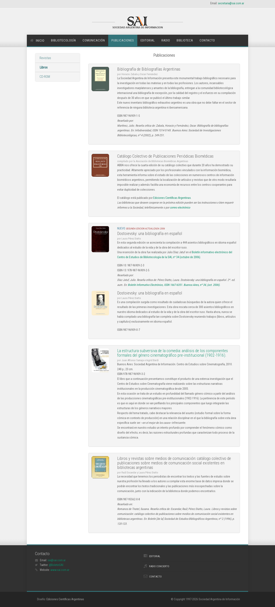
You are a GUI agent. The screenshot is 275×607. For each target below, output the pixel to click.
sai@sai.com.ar (57, 560)
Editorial (148, 40)
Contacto (207, 40)
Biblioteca (185, 40)
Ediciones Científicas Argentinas (172, 197)
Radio (165, 40)
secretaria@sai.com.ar (231, 3)
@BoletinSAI (56, 565)
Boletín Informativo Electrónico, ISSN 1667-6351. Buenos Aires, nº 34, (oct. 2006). (174, 284)
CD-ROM (45, 77)
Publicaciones (122, 40)
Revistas (45, 58)
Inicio (40, 40)
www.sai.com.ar (59, 569)
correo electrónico (180, 207)
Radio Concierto (159, 566)
